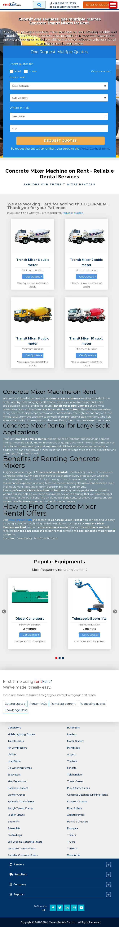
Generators (14, 727)
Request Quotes (60, 141)
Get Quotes (32, 276)
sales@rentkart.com (66, 6)
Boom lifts (14, 821)
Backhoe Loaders (18, 788)
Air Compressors (17, 747)
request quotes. (73, 213)
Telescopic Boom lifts (89, 618)
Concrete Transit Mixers (22, 848)
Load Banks (14, 761)
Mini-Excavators (17, 781)
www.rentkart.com (20, 519)
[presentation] (4, 611)
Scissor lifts (14, 828)
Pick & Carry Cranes (78, 788)
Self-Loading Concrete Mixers (25, 841)
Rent (17, 71)
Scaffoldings (15, 835)
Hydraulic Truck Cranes (21, 801)
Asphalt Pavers (75, 814)
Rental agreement (63, 703)
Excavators (14, 774)
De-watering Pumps (20, 767)
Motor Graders (75, 741)
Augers (71, 754)
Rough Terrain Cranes (20, 808)
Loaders (72, 734)
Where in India (19, 108)
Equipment (17, 77)
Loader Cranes (16, 814)
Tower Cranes (75, 781)
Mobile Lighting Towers (21, 734)
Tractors (72, 761)
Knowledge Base (16, 710)
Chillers (12, 754)
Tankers (72, 848)
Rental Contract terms (95, 148)
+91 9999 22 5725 (64, 3)
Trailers (71, 835)
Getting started (15, 703)
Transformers (16, 741)
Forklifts (71, 767)
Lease (33, 71)
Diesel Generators (29, 618)
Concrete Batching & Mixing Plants (87, 794)
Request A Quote (98, 4)
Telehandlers (74, 774)
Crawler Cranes (16, 794)
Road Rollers (74, 808)
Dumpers (72, 828)
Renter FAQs (38, 703)
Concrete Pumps (77, 801)
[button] (56, 658)
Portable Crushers (77, 821)
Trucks (71, 841)
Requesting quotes (92, 703)
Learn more (74, 43)
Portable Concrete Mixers (22, 855)
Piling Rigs (73, 747)
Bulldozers (73, 727)
